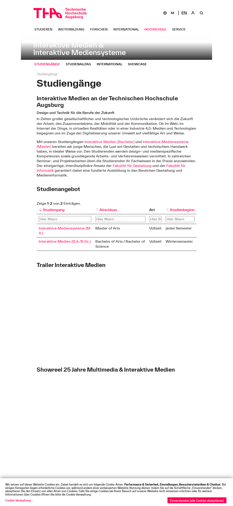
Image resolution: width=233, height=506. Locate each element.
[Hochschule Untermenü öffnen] (157, 29)
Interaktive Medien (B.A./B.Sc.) (65, 241)
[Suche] (201, 13)
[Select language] (184, 13)
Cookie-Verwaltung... (19, 500)
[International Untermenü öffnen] (127, 29)
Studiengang (54, 210)
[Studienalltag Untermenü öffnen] (80, 64)
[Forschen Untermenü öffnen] (100, 29)
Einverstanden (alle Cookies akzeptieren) (197, 500)
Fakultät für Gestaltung (132, 166)
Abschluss (108, 210)
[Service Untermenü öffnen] (180, 29)
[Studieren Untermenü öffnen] (45, 29)
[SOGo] (165, 13)
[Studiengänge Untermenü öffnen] (49, 64)
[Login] (193, 13)
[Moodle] (172, 13)
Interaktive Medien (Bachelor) (109, 142)
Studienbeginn (182, 210)
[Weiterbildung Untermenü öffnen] (73, 29)
